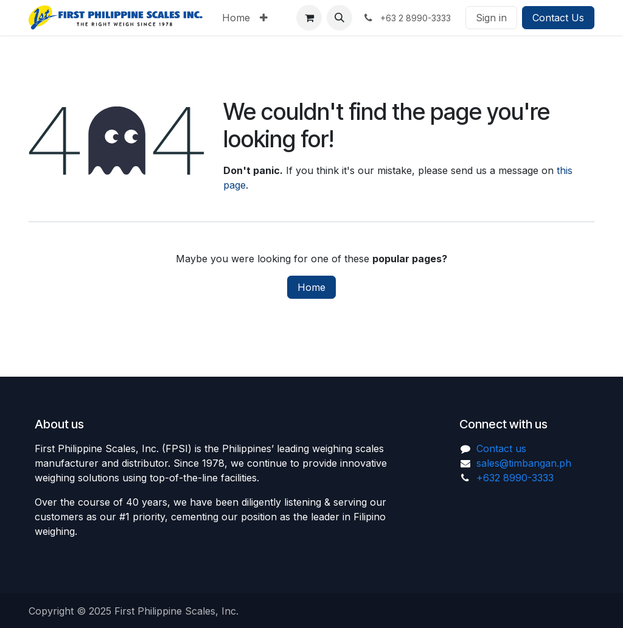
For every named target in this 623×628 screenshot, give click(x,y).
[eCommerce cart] (309, 17)
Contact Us (558, 18)
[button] (339, 17)
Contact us (501, 448)
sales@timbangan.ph (523, 463)
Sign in (491, 18)
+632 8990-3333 (515, 478)
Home (311, 287)
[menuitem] (236, 17)
